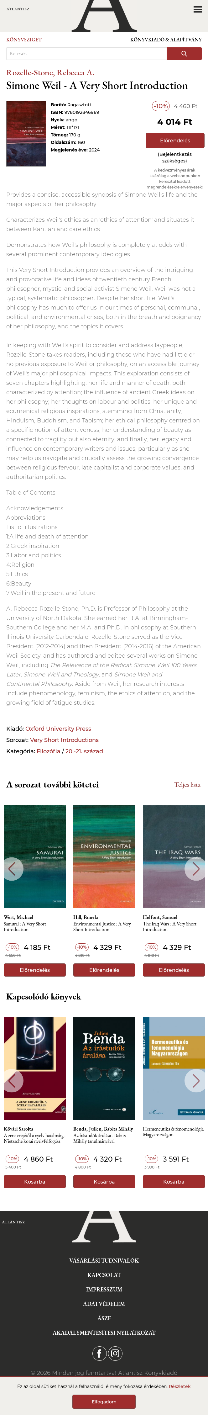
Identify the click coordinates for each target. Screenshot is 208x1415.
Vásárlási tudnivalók (104, 1260)
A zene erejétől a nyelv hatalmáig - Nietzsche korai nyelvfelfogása (35, 1138)
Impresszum (104, 1289)
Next (196, 869)
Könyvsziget (24, 39)
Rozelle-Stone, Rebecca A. (50, 72)
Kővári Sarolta (18, 1129)
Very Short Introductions (64, 740)
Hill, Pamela (85, 917)
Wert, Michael (18, 917)
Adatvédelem (104, 1303)
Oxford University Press (58, 728)
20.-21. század (84, 751)
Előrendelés (175, 141)
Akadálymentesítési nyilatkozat (104, 1332)
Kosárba (34, 1182)
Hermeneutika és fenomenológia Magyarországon (173, 1132)
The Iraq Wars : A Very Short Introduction (169, 927)
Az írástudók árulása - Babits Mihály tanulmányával (99, 1138)
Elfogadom (104, 1402)
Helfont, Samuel (160, 917)
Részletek (180, 1386)
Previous (11, 869)
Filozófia (48, 751)
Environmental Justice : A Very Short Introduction (102, 927)
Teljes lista (187, 784)
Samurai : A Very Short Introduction (25, 927)
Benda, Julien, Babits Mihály (103, 1129)
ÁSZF (104, 1318)
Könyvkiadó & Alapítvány (166, 39)
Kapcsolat (104, 1275)
